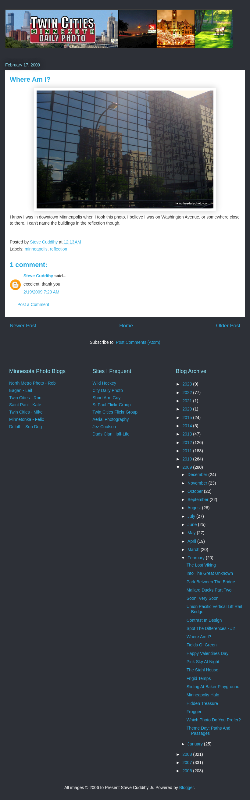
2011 (187, 450)
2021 (187, 400)
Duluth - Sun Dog (25, 426)
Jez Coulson (104, 426)
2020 (187, 409)
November (198, 483)
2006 (187, 770)
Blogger (186, 787)
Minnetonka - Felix (26, 419)
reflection (58, 249)
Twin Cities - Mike (26, 412)
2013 (187, 434)
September (198, 499)
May (192, 532)
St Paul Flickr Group (111, 404)
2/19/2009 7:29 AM (41, 292)
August (195, 507)
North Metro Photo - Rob (32, 383)
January (196, 743)
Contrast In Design (204, 620)
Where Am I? (199, 636)
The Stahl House (202, 669)
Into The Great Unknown (210, 573)
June (193, 524)
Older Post (228, 326)
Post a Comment (33, 304)
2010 (187, 459)
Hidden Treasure (202, 703)
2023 (187, 384)
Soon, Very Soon (203, 598)
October (196, 491)
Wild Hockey (104, 383)
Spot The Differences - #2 (211, 628)
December (198, 474)
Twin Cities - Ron (25, 397)
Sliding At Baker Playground (213, 686)
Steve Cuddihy (38, 275)
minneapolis (36, 249)
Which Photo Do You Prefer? (214, 719)
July (192, 516)
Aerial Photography (110, 419)
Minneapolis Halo (203, 694)
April (192, 541)
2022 (187, 392)
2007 (187, 762)
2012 (187, 442)
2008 (187, 754)
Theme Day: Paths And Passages (208, 731)
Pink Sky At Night (203, 661)
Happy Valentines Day (207, 653)
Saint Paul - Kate (25, 404)
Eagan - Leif (20, 390)
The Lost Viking (201, 565)
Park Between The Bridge (211, 581)
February (197, 557)
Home (126, 326)
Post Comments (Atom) (138, 342)
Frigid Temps (199, 678)
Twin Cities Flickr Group (115, 412)
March (194, 549)
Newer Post (23, 326)
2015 (187, 417)
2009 (187, 467)
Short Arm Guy (106, 397)
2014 (187, 425)
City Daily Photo (107, 390)
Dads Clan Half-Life (110, 434)
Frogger (194, 711)
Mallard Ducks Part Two (209, 590)
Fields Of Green (202, 644)
